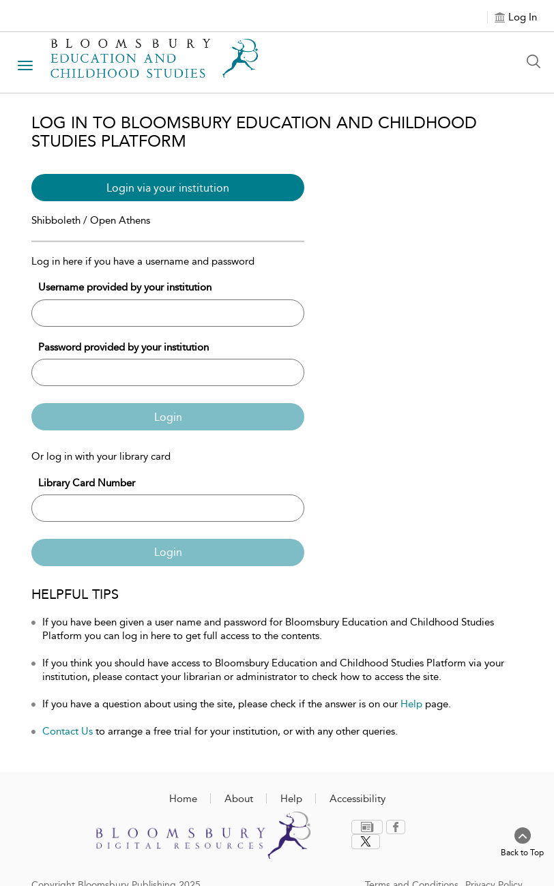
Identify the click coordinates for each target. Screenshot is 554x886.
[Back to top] (522, 843)
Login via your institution (167, 187)
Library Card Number (86, 483)
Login (168, 417)
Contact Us (67, 731)
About (238, 799)
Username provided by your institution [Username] (125, 287)
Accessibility (357, 799)
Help (411, 704)
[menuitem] (368, 827)
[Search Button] (537, 61)
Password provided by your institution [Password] (123, 347)
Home (183, 799)
